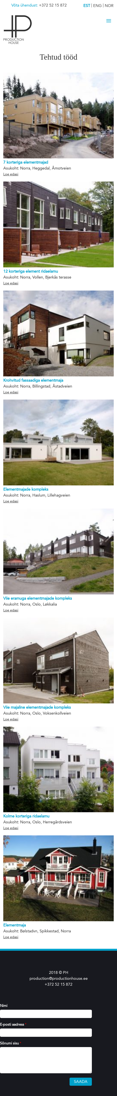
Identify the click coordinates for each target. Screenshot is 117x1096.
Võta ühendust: (25, 5)
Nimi (3, 1006)
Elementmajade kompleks (25, 489)
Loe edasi (10, 174)
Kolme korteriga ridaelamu (26, 816)
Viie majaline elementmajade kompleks (37, 707)
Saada (80, 1081)
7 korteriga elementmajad (25, 162)
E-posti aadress (13, 1024)
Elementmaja (14, 925)
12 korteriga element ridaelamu (30, 271)
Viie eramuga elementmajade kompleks (37, 598)
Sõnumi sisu (10, 1043)
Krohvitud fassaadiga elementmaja (33, 380)
